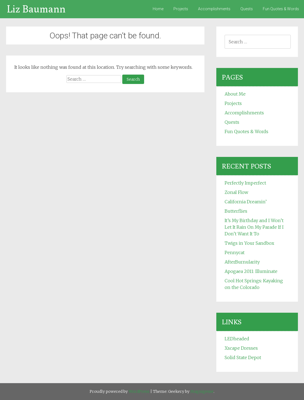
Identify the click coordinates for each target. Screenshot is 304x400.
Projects (180, 9)
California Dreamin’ (246, 201)
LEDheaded (237, 338)
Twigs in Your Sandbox (249, 243)
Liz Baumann (36, 9)
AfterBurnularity (242, 262)
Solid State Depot (243, 357)
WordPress (139, 391)
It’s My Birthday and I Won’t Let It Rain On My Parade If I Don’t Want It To (254, 227)
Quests (246, 9)
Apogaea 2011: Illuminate (251, 271)
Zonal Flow (236, 192)
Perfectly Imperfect (245, 183)
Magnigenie (202, 391)
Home (158, 9)
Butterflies (236, 211)
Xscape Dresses (241, 348)
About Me (235, 94)
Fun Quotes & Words (281, 9)
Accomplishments (214, 9)
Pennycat (235, 252)
